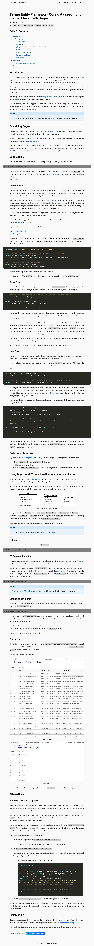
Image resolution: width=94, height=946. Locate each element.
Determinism (20, 44)
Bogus (15, 99)
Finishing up (17, 66)
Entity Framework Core (50, 97)
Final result (20, 58)
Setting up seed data (23, 55)
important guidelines (28, 458)
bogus (45, 25)
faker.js (37, 145)
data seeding (80, 77)
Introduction (17, 36)
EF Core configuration (23, 52)
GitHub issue (54, 393)
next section (60, 571)
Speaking (66, 2)
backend (38, 25)
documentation (32, 141)
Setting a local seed (19, 234)
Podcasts (73, 2)
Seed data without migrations (26, 63)
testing (50, 25)
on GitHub (52, 532)
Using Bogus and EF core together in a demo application (31, 47)
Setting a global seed (20, 231)
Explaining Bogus (18, 39)
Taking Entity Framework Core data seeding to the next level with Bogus (45, 16)
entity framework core (25, 25)
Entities (18, 49)
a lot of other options (53, 174)
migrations (55, 200)
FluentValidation (15, 151)
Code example (21, 41)
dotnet (14, 25)
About (80, 2)
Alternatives (17, 60)
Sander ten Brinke (18, 2)
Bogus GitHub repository (66, 923)
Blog (59, 2)
